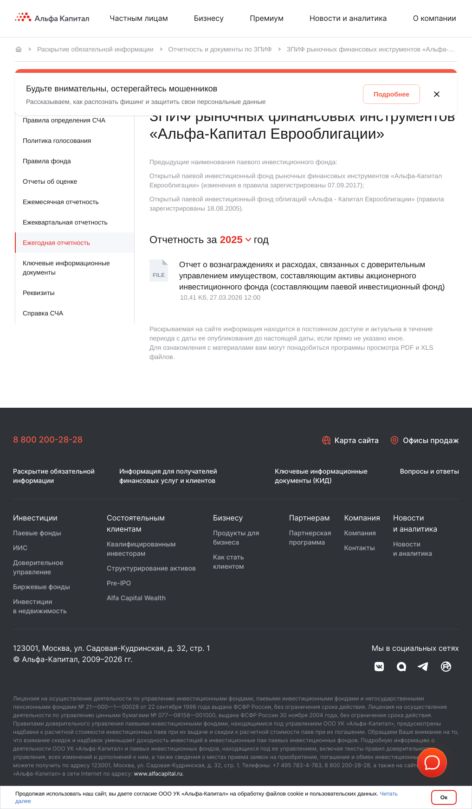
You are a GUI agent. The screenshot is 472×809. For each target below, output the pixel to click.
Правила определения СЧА (64, 120)
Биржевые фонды (41, 587)
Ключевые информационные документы (66, 267)
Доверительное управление (38, 567)
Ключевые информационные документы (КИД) (321, 476)
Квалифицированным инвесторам (141, 549)
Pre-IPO (119, 583)
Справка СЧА (43, 313)
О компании (434, 18)
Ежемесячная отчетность (61, 201)
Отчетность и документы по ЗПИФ (220, 49)
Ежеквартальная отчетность (65, 222)
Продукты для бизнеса (236, 537)
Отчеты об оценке (50, 181)
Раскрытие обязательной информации (95, 49)
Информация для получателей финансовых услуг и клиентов (168, 476)
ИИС (20, 548)
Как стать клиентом (228, 562)
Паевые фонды (37, 533)
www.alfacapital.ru (158, 773)
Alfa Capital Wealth (136, 598)
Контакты (359, 548)
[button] (432, 762)
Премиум (267, 18)
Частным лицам (139, 18)
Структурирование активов (151, 568)
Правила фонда (47, 161)
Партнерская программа (310, 537)
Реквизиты (39, 292)
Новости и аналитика (348, 18)
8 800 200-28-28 (48, 440)
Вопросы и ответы (429, 471)
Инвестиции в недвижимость (40, 606)
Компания (360, 533)
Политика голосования (57, 140)
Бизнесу (209, 18)
